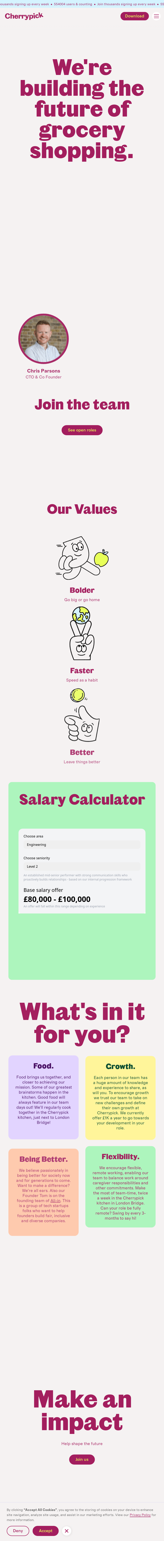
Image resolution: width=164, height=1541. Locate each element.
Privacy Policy (140, 1515)
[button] (154, 16)
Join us (82, 1459)
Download (134, 16)
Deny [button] (18, 1531)
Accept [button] (45, 1531)
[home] (24, 16)
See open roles (82, 430)
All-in (55, 1218)
